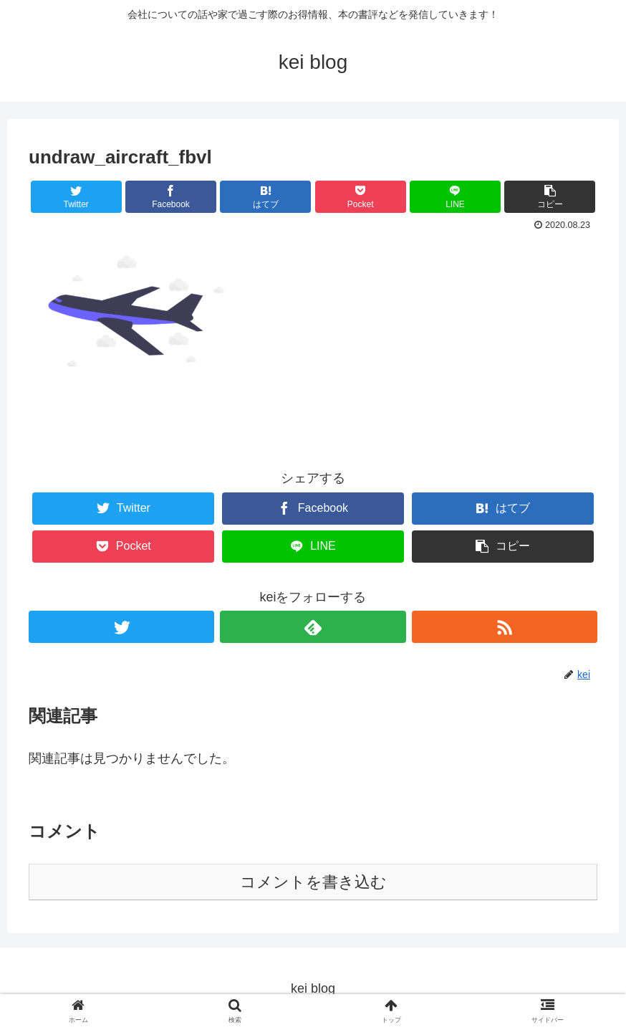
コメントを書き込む (313, 882)
